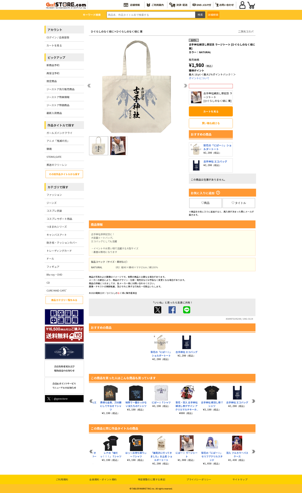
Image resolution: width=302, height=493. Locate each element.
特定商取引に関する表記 (151, 479)
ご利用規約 (62, 479)
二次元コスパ (246, 31)
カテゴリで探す (58, 187)
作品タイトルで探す (61, 125)
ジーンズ (52, 203)
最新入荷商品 (54, 113)
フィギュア (53, 266)
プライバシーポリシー (198, 479)
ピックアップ (56, 57)
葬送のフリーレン (57, 165)
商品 (205, 202)
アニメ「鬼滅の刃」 (58, 141)
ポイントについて (199, 78)
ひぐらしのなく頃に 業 (129, 31)
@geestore (57, 398)
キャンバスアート (57, 235)
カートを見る (54, 45)
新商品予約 (53, 65)
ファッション (54, 195)
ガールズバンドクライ (59, 133)
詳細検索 (213, 15)
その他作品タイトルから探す (64, 174)
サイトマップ (240, 479)
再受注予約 (53, 73)
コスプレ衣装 (54, 211)
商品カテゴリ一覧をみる (64, 300)
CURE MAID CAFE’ (57, 290)
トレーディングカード (59, 251)
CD (48, 282)
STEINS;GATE (54, 157)
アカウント (55, 30)
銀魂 (49, 149)
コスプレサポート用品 (59, 219)
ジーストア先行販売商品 (61, 89)
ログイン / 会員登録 (58, 37)
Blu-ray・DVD (54, 274)
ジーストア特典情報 (58, 97)
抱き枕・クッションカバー (62, 242)
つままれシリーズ (57, 226)
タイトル (239, 202)
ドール (50, 258)
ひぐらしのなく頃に (102, 31)
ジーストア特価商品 (58, 105)
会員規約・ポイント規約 (103, 479)
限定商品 (52, 81)
